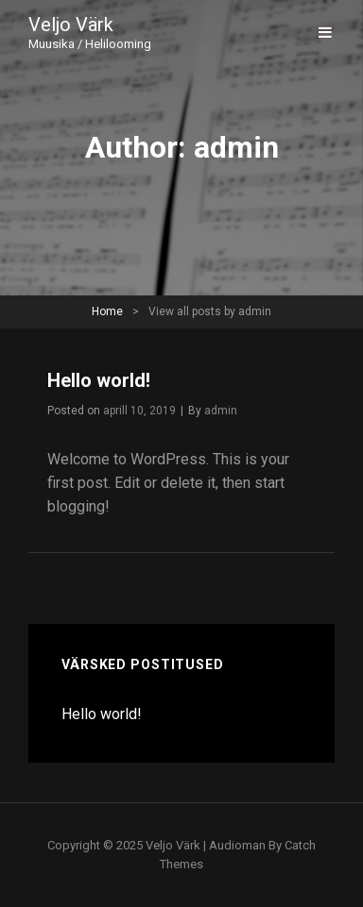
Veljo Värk (70, 24)
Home (107, 311)
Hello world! (98, 380)
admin (220, 410)
